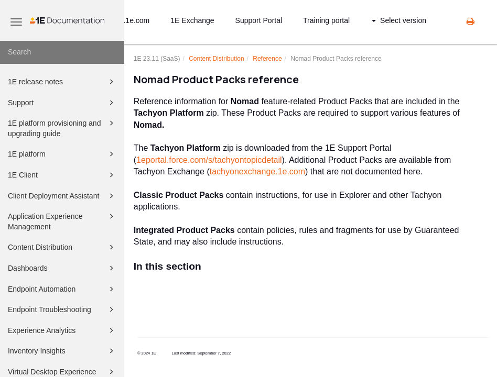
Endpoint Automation (62, 289)
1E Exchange (192, 20)
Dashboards (62, 268)
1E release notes (62, 81)
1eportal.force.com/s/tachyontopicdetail (209, 160)
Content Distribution (62, 247)
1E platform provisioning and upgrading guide (62, 127)
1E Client (62, 175)
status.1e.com (126, 20)
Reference (267, 58)
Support (62, 102)
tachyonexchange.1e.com (257, 171)
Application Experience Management (62, 220)
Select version (399, 20)
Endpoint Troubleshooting (62, 309)
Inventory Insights (62, 351)
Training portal (326, 20)
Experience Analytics (62, 330)
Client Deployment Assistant (62, 196)
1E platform (62, 154)
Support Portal (259, 20)
